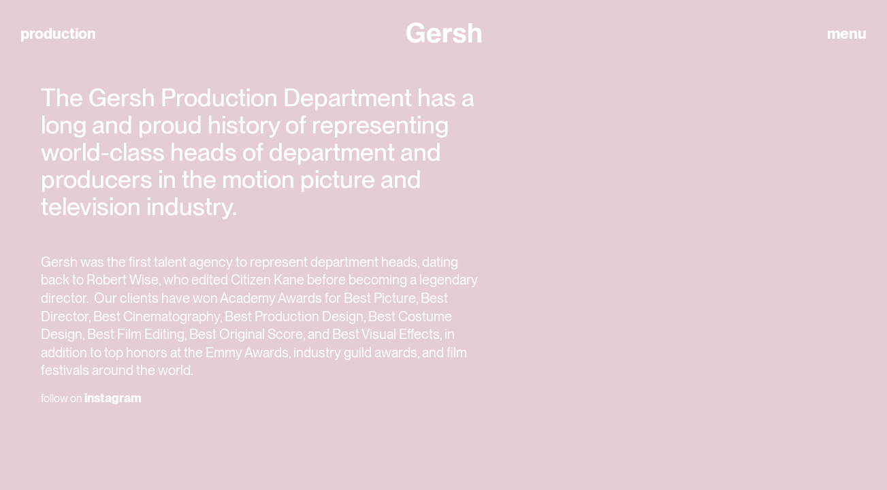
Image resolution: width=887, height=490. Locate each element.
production (58, 33)
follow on (91, 398)
